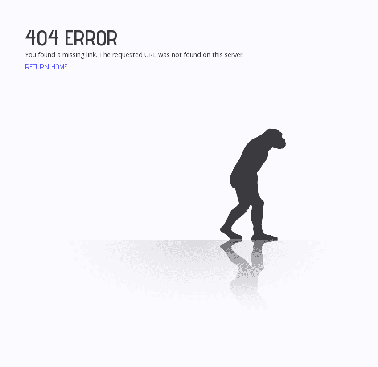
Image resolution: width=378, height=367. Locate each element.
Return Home (46, 66)
